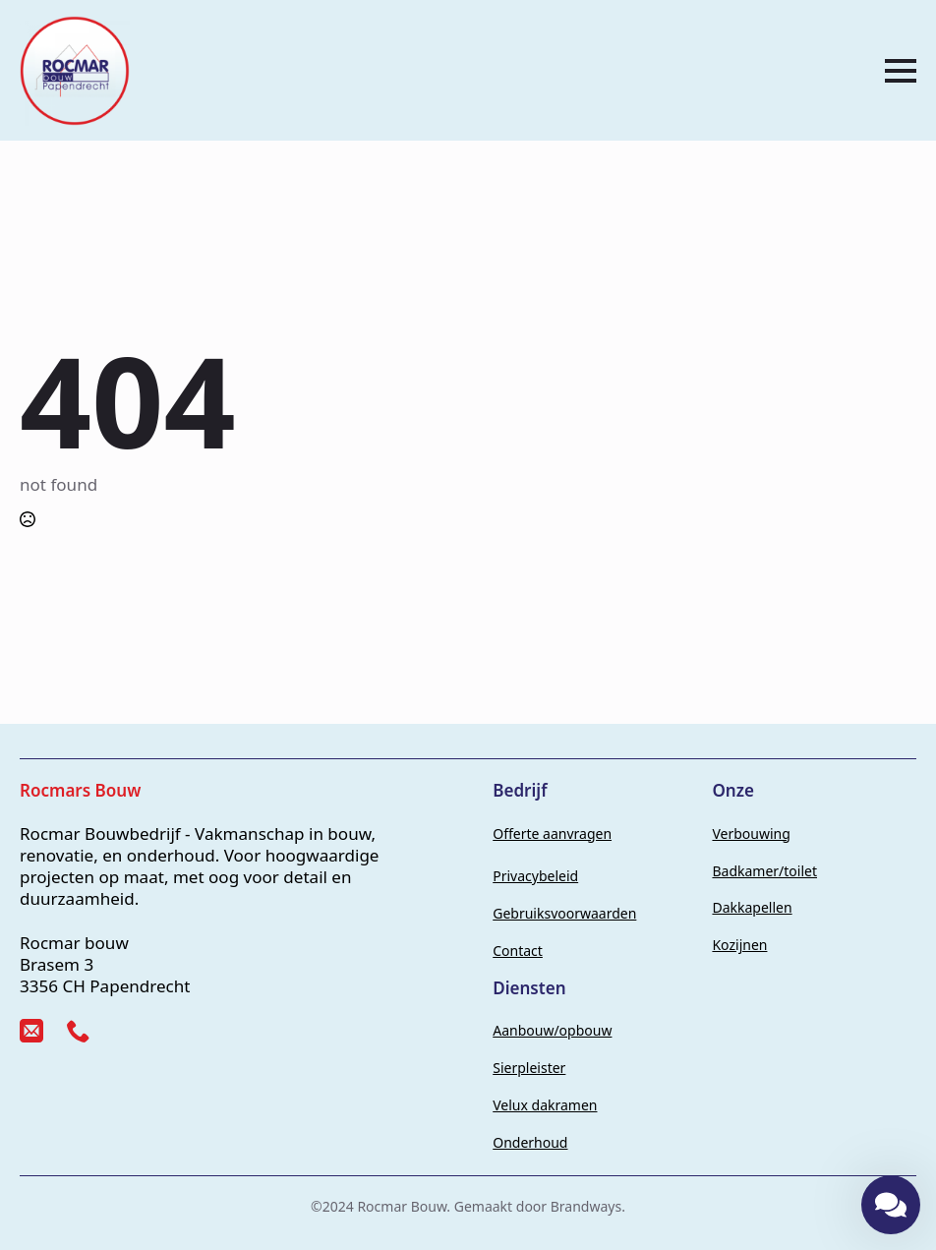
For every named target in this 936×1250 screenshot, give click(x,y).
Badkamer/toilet (764, 871)
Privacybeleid (535, 875)
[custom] (31, 1030)
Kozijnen (739, 944)
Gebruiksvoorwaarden (564, 913)
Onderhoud (530, 1142)
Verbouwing (751, 833)
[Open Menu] (900, 71)
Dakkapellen (751, 907)
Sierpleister (529, 1067)
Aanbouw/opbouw (552, 1030)
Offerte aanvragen (552, 833)
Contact (518, 950)
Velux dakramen (545, 1105)
